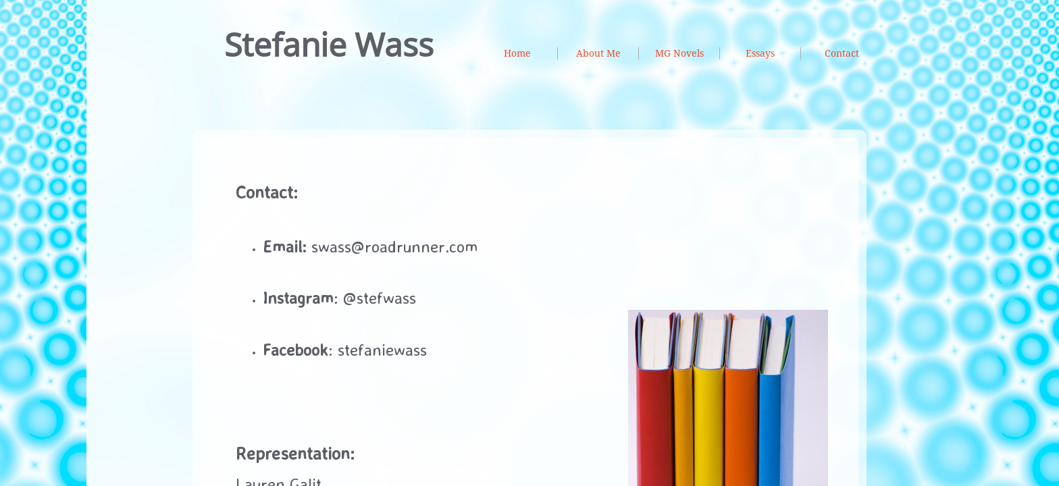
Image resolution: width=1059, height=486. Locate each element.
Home (517, 53)
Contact (842, 53)
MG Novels (679, 53)
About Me (598, 53)
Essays (760, 53)
